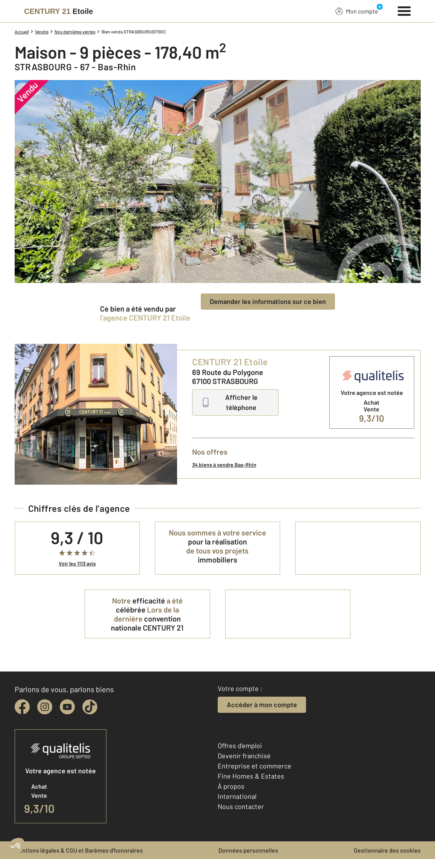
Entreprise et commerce (254, 766)
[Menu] (404, 10)
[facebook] (22, 706)
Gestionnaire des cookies (387, 850)
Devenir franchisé (244, 756)
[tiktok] (89, 706)
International (237, 796)
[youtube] (67, 706)
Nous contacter (241, 806)
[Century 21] (58, 11)
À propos (231, 786)
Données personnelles (248, 850)
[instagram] (44, 706)
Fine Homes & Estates (251, 776)
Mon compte (356, 11)
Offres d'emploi (240, 745)
